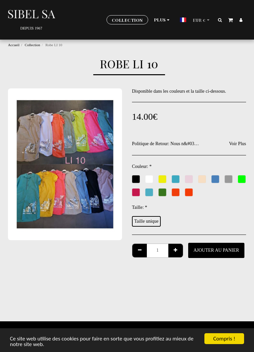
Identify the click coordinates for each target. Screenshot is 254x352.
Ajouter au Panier (216, 250)
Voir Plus (237, 143)
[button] (220, 19)
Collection (32, 45)
